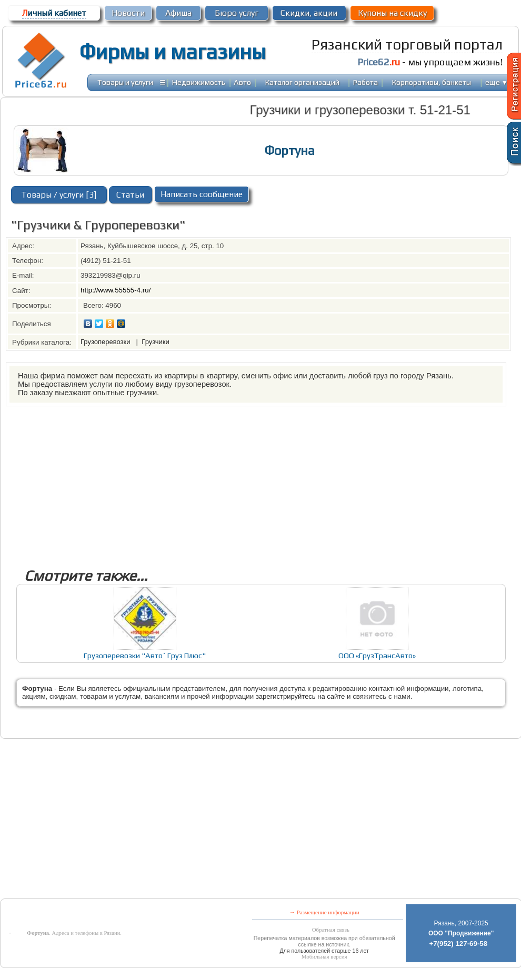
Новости (128, 13)
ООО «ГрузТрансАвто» (377, 655)
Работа (365, 81)
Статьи (130, 195)
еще (496, 81)
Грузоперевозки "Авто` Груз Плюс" (145, 655)
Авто (242, 81)
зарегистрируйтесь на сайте (300, 696)
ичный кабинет (54, 13)
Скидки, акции (308, 13)
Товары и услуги (125, 81)
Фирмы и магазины (172, 52)
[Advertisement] (242, 480)
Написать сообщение (202, 194)
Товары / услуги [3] (58, 195)
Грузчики (155, 342)
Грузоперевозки (106, 342)
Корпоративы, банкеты (431, 81)
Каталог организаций (302, 81)
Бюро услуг (236, 13)
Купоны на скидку (392, 13)
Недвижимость (198, 81)
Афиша (178, 13)
